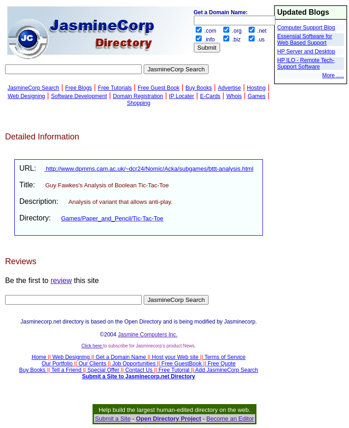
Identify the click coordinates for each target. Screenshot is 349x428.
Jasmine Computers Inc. (147, 334)
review (61, 280)
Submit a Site (112, 418)
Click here (92, 345)
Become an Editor (230, 418)
